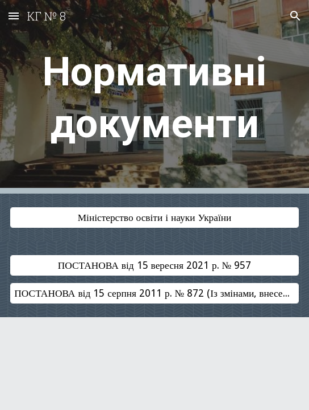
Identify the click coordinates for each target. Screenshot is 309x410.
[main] (154, 97)
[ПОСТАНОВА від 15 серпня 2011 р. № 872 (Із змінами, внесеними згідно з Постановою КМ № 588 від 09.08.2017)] (154, 293)
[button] (13, 15)
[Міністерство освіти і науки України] (154, 218)
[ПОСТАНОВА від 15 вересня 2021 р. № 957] (154, 265)
